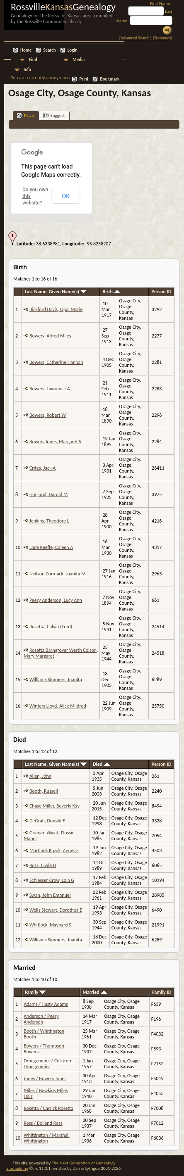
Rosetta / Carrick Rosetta (48, 1108)
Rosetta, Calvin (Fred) (50, 627)
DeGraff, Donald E (47, 821)
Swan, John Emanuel (50, 895)
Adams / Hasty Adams (46, 1004)
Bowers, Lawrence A (49, 389)
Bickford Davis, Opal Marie (55, 309)
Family (35, 992)
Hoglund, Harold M (48, 494)
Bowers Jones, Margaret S (55, 441)
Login (72, 50)
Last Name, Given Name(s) (56, 292)
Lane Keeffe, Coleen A (51, 547)
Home (25, 50)
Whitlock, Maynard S (50, 925)
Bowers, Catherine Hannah (56, 362)
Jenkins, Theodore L (49, 521)
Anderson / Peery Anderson (41, 1019)
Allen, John (40, 776)
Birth (111, 292)
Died (101, 764)
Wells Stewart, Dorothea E (55, 910)
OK (66, 196)
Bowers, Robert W (47, 415)
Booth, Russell (43, 791)
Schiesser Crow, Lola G (51, 880)
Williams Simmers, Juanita (55, 679)
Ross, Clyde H (42, 865)
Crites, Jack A (42, 468)
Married (94, 992)
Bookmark (109, 79)
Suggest (54, 115)
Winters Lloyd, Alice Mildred (57, 706)
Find (33, 59)
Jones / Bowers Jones (45, 1078)
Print (83, 79)
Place (25, 115)
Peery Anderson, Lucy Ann (55, 600)
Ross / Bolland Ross (43, 1123)
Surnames (162, 37)
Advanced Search (135, 37)
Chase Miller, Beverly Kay (54, 806)
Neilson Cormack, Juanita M (57, 574)
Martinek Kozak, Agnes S (54, 850)
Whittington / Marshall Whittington (47, 1138)
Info (27, 69)
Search (49, 50)
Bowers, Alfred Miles (50, 336)
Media (79, 59)
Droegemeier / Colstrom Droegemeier (48, 1063)
